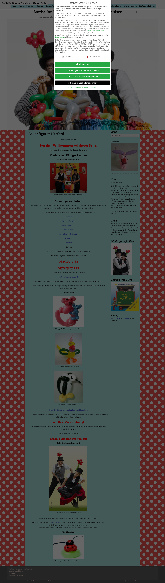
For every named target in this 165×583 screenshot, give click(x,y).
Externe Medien (94, 57)
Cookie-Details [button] (72, 87)
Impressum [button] (94, 87)
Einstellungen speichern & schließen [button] (82, 70)
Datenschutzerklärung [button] (83, 87)
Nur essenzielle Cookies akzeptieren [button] (82, 76)
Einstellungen (60, 37)
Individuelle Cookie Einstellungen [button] (82, 83)
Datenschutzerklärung (96, 31)
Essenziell (67, 57)
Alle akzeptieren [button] (83, 64)
